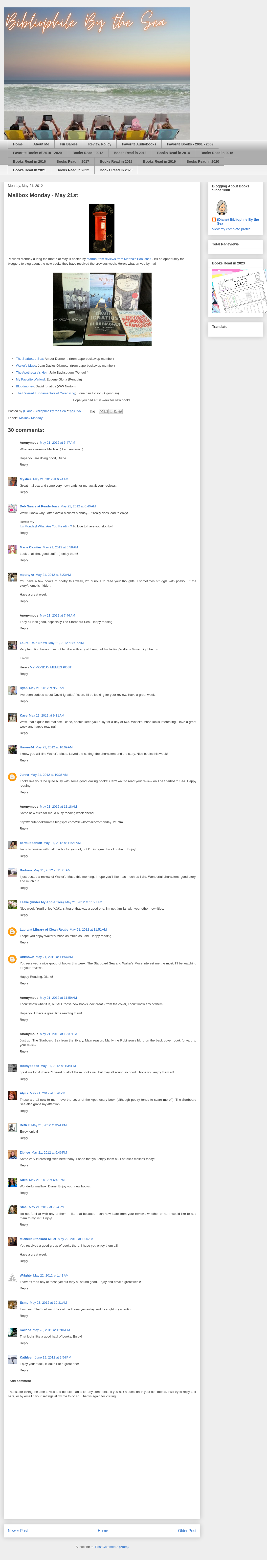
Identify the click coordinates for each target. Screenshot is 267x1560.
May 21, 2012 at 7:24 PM (46, 1207)
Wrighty (26, 1275)
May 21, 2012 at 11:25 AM (51, 870)
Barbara (26, 870)
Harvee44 (27, 747)
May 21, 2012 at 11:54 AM (54, 957)
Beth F (25, 1125)
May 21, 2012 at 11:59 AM (58, 998)
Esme (24, 1302)
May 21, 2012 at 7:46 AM (57, 615)
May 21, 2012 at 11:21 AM (62, 843)
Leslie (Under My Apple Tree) (42, 902)
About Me (41, 144)
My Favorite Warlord (30, 379)
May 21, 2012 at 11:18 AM (58, 806)
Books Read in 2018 (116, 161)
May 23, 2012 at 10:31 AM (48, 1302)
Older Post (187, 1531)
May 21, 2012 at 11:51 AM (88, 929)
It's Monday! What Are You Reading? (46, 526)
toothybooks (29, 1066)
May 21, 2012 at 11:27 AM (83, 902)
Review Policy (99, 144)
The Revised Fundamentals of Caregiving (45, 393)
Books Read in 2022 (72, 170)
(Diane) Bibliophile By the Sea (238, 221)
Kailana (25, 1330)
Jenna (24, 775)
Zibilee (25, 1152)
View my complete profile (231, 229)
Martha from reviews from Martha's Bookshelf (119, 259)
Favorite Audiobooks (139, 144)
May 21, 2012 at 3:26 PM (47, 1093)
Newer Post (18, 1531)
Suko (24, 1180)
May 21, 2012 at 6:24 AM (50, 479)
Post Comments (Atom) (112, 1547)
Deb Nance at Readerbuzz (39, 506)
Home (18, 144)
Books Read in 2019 (159, 161)
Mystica (26, 479)
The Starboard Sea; (30, 358)
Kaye (23, 715)
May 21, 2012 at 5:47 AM (57, 442)
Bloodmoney (25, 386)
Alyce (24, 1093)
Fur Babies (69, 144)
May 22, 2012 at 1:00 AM (75, 1239)
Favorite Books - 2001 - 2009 (190, 144)
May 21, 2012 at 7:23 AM (53, 575)
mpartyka (27, 575)
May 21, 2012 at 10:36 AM (49, 775)
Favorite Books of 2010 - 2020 (37, 153)
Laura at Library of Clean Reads (44, 929)
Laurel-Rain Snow (33, 643)
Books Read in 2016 (29, 161)
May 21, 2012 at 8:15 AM (66, 643)
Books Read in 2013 (130, 153)
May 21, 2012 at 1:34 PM (58, 1066)
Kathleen (26, 1357)
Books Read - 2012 (87, 153)
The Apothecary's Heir (32, 372)
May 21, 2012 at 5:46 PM (49, 1152)
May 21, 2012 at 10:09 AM (54, 747)
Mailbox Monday (31, 418)
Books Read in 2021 (29, 170)
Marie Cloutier (30, 547)
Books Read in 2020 (202, 161)
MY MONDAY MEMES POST (51, 667)
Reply (24, 464)
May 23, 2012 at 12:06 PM (51, 1330)
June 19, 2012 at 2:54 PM (53, 1357)
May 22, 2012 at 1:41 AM (50, 1275)
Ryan (24, 688)
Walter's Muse (26, 365)
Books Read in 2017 (72, 161)
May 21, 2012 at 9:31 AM (46, 715)
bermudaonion (31, 843)
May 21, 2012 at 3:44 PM (49, 1125)
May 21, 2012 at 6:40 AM (78, 506)
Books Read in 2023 (116, 170)
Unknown (27, 957)
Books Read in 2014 (173, 153)
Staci (23, 1207)
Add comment (20, 1381)
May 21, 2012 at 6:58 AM (60, 547)
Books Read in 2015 (216, 153)
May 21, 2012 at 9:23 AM (47, 688)
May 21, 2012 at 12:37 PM (58, 1034)
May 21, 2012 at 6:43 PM (47, 1180)
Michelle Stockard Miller (38, 1239)
